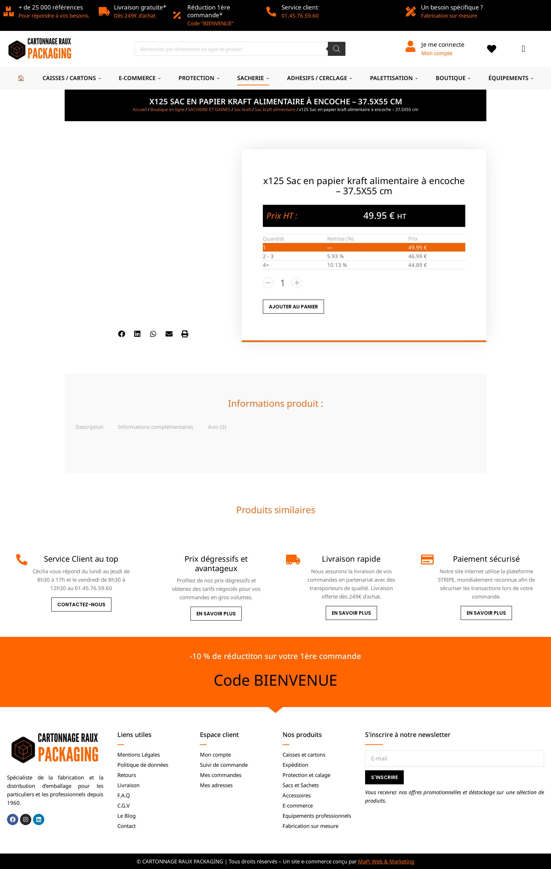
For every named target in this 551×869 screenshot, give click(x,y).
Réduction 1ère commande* (208, 11)
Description (89, 426)
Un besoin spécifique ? (452, 7)
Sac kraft (242, 109)
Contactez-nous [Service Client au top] (81, 604)
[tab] (89, 426)
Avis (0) (217, 426)
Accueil (140, 109)
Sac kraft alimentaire (275, 109)
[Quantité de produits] (282, 282)
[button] (122, 334)
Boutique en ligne (167, 109)
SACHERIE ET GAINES (209, 109)
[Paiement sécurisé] (426, 559)
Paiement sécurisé (486, 558)
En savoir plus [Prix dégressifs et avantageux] (216, 613)
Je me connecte (443, 44)
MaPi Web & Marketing (386, 861)
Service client (299, 7)
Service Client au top (81, 558)
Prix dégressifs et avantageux (216, 563)
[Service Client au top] (21, 559)
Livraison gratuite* (140, 7)
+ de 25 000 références (51, 7)
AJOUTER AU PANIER (293, 306)
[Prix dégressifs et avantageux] (156, 559)
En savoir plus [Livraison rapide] (351, 612)
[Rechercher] (336, 49)
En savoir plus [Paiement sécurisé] (486, 612)
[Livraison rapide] (291, 559)
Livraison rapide (351, 558)
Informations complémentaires (155, 426)
